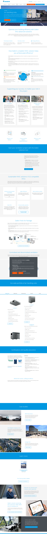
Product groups (9, 4)
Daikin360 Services (24, 4)
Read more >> (9, 139)
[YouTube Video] (23, 392)
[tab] (7, 290)
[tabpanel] (23, 320)
